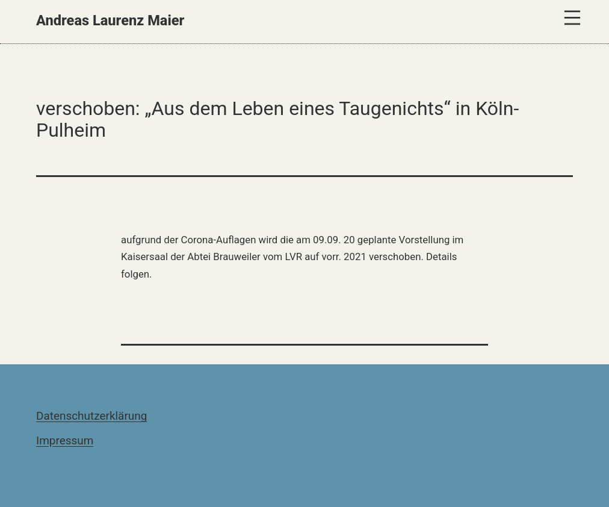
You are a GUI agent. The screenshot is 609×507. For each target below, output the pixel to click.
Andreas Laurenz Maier (110, 20)
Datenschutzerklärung (91, 416)
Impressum (64, 440)
